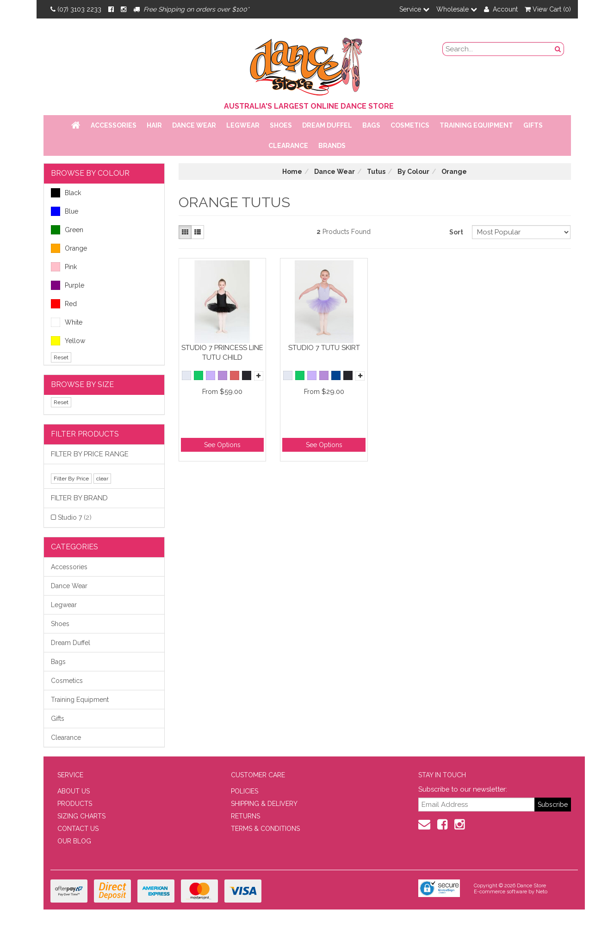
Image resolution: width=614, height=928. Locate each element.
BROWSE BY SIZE (82, 384)
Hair (154, 125)
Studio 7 (75, 517)
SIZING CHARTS (81, 816)
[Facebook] (111, 9)
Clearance (288, 145)
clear (102, 478)
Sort (456, 232)
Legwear (243, 125)
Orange (69, 248)
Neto (541, 892)
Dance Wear (194, 125)
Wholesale (456, 9)
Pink (64, 266)
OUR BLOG (74, 841)
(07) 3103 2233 (75, 9)
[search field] (497, 49)
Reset (61, 357)
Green (67, 229)
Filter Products (85, 434)
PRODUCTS (74, 803)
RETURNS (245, 816)
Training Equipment (476, 125)
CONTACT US (78, 828)
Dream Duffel (327, 125)
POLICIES (244, 791)
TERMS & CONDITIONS (265, 828)
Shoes (281, 125)
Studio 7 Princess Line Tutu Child (222, 353)
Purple (67, 285)
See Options (222, 445)
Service (414, 9)
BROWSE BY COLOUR (90, 173)
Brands (332, 145)
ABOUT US (73, 791)
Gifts (533, 125)
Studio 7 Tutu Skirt (324, 348)
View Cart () (548, 9)
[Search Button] (558, 49)
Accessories (113, 125)
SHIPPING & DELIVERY (264, 803)
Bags (371, 125)
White (66, 322)
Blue (64, 211)
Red (64, 303)
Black (66, 192)
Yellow (68, 340)
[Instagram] (123, 9)
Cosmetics (410, 125)
